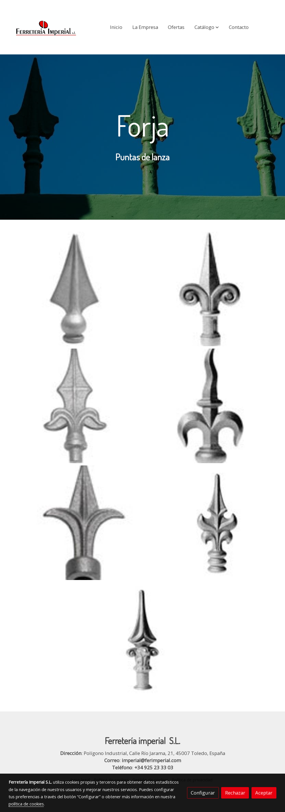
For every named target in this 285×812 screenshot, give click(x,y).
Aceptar (263, 792)
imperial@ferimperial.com (151, 760)
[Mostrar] (74, 289)
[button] (207, 27)
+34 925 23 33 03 (153, 767)
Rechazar (235, 792)
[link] (45, 27)
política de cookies (26, 804)
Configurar (203, 792)
